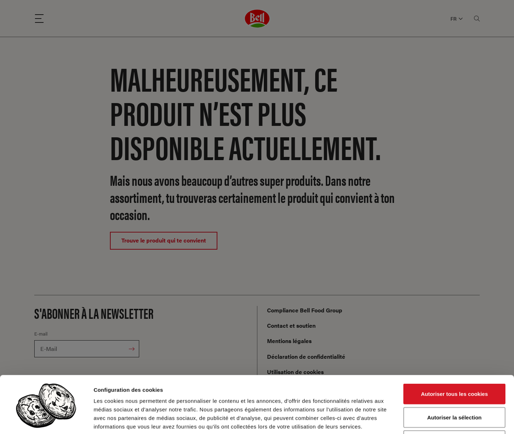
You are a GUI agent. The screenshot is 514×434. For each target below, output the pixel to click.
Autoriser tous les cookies (454, 340)
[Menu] (39, 18)
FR (456, 18)
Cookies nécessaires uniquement (454, 387)
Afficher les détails (393, 420)
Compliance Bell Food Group (304, 310)
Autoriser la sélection (454, 364)
